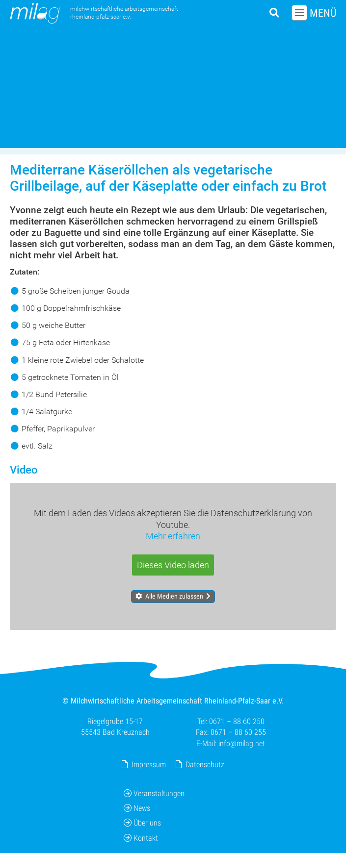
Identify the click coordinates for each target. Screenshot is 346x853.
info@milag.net (241, 743)
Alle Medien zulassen (174, 597)
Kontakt (141, 838)
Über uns (142, 823)
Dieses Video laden (173, 565)
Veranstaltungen (154, 793)
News (137, 808)
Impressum (149, 764)
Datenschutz (205, 764)
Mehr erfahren (173, 536)
